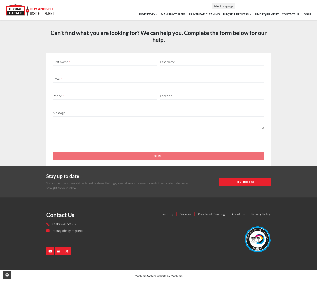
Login (306, 14)
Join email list (245, 182)
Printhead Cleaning (204, 14)
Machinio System (145, 276)
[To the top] (7, 275)
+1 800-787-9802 (63, 224)
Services (185, 214)
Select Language (223, 6)
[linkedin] (59, 251)
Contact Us (290, 14)
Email (57, 79)
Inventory (147, 14)
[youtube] (50, 251)
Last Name (167, 62)
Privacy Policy (261, 214)
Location (166, 96)
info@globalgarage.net (67, 231)
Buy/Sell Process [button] (236, 14)
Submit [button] (158, 156)
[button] (148, 14)
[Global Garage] (258, 239)
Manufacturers (173, 14)
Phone (58, 96)
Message (59, 113)
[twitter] (67, 251)
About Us (238, 214)
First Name (61, 62)
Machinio (177, 276)
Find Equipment (267, 14)
